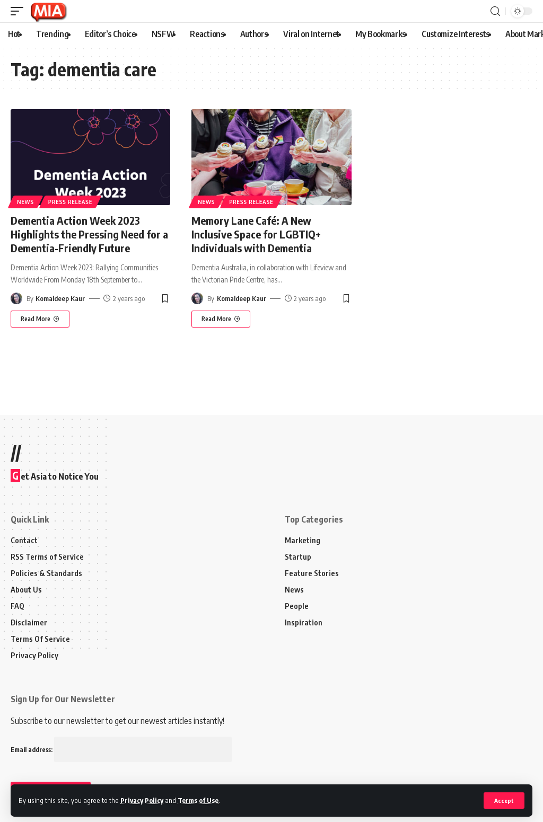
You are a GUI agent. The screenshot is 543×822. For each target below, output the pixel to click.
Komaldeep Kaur (60, 298)
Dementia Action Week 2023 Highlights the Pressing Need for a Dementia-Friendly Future (89, 234)
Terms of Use (198, 800)
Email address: (121, 750)
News (25, 202)
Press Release (70, 202)
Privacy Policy (141, 800)
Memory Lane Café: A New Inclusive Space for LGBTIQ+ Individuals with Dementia (256, 234)
